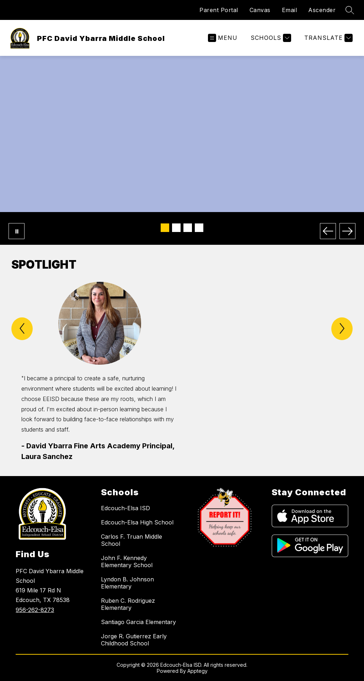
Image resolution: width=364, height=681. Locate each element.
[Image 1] (165, 227)
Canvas (260, 10)
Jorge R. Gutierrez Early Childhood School (134, 640)
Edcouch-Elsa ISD (125, 508)
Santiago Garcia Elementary (138, 621)
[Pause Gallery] (17, 231)
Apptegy (197, 671)
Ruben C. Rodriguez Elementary (128, 604)
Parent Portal (218, 10)
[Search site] (350, 10)
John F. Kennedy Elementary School (126, 561)
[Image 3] (187, 227)
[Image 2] (176, 227)
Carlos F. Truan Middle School (131, 540)
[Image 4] (199, 227)
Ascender (322, 10)
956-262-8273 (35, 609)
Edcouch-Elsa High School (137, 522)
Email (289, 10)
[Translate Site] (328, 37)
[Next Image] (347, 231)
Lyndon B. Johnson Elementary (127, 583)
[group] (99, 372)
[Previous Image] (328, 231)
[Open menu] (222, 37)
